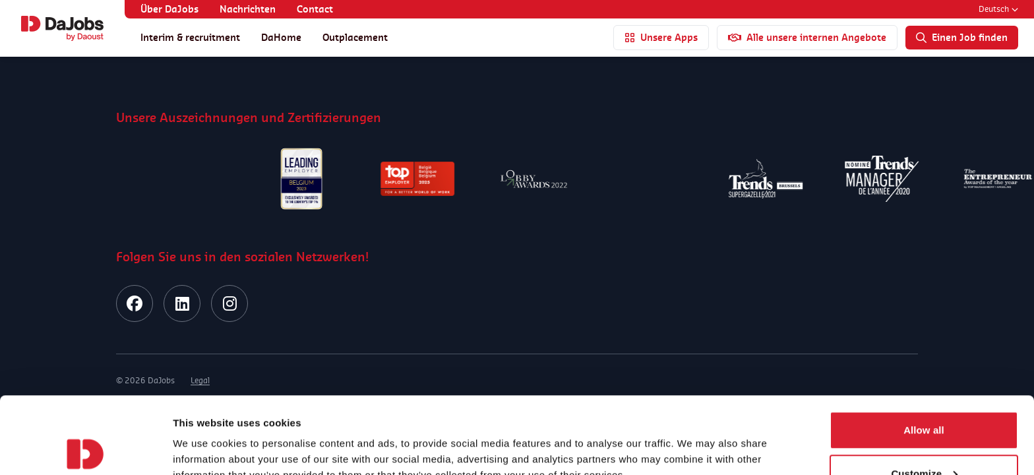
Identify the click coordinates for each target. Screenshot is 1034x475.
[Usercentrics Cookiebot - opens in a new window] (85, 449)
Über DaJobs (169, 9)
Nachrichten (248, 9)
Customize (924, 396)
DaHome (281, 37)
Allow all (923, 353)
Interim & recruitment (190, 37)
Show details (203, 434)
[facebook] (134, 303)
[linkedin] (182, 303)
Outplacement (355, 37)
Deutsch (998, 9)
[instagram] (229, 303)
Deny (923, 439)
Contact (315, 9)
